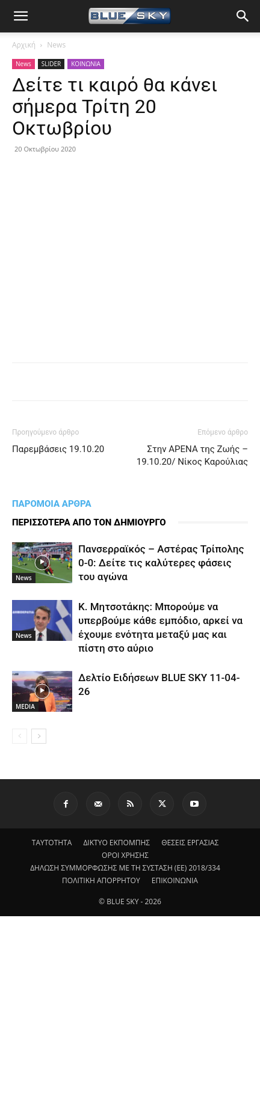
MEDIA (25, 706)
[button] (20, 16)
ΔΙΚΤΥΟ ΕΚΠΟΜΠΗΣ (116, 842)
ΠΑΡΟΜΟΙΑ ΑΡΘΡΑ (51, 503)
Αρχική (24, 45)
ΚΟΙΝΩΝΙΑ (86, 64)
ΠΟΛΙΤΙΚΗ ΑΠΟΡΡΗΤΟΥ (101, 880)
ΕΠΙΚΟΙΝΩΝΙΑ (175, 880)
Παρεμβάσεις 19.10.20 (58, 449)
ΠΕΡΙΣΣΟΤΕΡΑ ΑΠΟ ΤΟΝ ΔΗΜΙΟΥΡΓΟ (89, 522)
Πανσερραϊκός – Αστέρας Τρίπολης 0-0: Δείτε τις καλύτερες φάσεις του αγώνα (161, 563)
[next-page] (38, 736)
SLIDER (51, 64)
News (56, 45)
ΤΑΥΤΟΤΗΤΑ (52, 842)
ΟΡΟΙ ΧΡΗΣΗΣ (125, 855)
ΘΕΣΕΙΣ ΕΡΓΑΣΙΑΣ (189, 842)
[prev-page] (19, 736)
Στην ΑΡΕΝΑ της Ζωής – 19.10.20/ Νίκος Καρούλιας (192, 455)
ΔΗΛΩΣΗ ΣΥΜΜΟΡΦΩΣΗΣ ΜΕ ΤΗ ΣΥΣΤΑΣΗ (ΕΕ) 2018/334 (125, 868)
